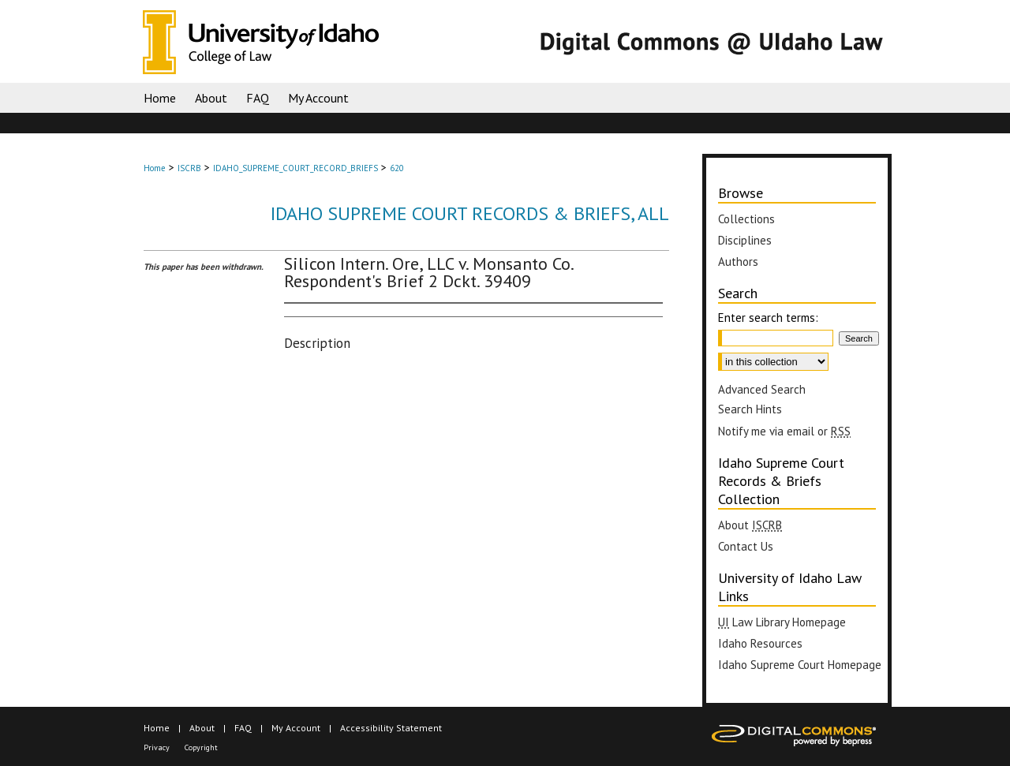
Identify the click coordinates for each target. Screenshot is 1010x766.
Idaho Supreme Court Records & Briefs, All (470, 213)
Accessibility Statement (391, 728)
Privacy (157, 747)
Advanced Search (762, 389)
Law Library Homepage (782, 622)
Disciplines (745, 240)
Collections (746, 218)
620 (397, 168)
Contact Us (745, 546)
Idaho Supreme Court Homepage (799, 664)
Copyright (201, 747)
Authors (738, 261)
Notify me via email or (784, 431)
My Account (295, 728)
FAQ (243, 728)
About (750, 525)
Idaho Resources (760, 643)
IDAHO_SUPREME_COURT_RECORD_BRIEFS (295, 168)
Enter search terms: (768, 317)
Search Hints (750, 409)
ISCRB (189, 168)
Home (155, 168)
